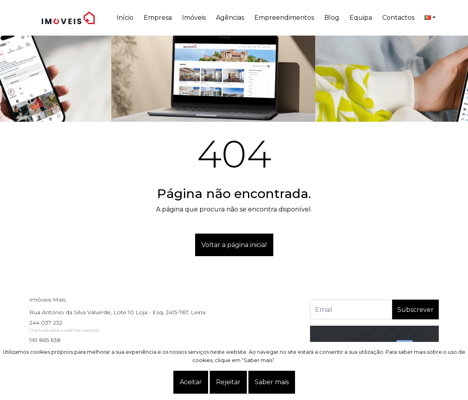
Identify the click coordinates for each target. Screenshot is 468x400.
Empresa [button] (158, 17)
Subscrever (415, 309)
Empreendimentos (284, 17)
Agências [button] (230, 17)
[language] (430, 17)
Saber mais (272, 382)
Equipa (361, 17)
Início (125, 17)
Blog (331, 17)
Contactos (398, 17)
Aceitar (191, 382)
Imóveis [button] (194, 17)
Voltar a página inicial (234, 245)
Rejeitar (228, 382)
